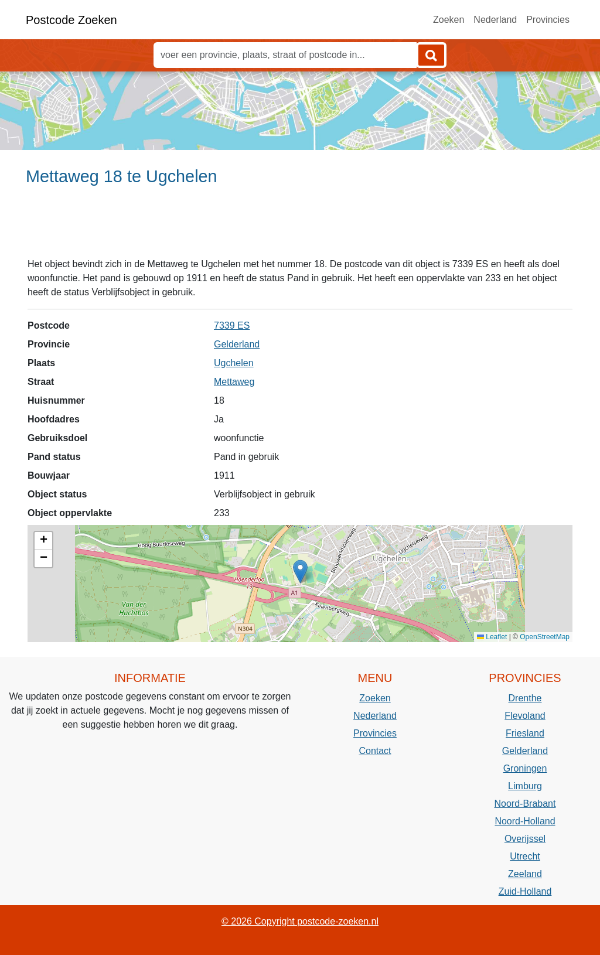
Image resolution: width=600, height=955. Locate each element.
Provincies (548, 20)
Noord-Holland (525, 821)
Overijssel (525, 839)
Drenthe (525, 698)
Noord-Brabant (525, 804)
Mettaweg (234, 382)
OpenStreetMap (545, 637)
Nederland (495, 20)
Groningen (525, 768)
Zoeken (448, 20)
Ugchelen (234, 363)
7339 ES (232, 325)
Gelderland (237, 344)
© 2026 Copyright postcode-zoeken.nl (300, 921)
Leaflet (492, 637)
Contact (375, 751)
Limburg (525, 786)
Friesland (525, 733)
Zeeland (525, 874)
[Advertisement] (300, 226)
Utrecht (525, 856)
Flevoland (524, 716)
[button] (300, 572)
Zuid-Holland (525, 891)
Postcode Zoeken (71, 19)
